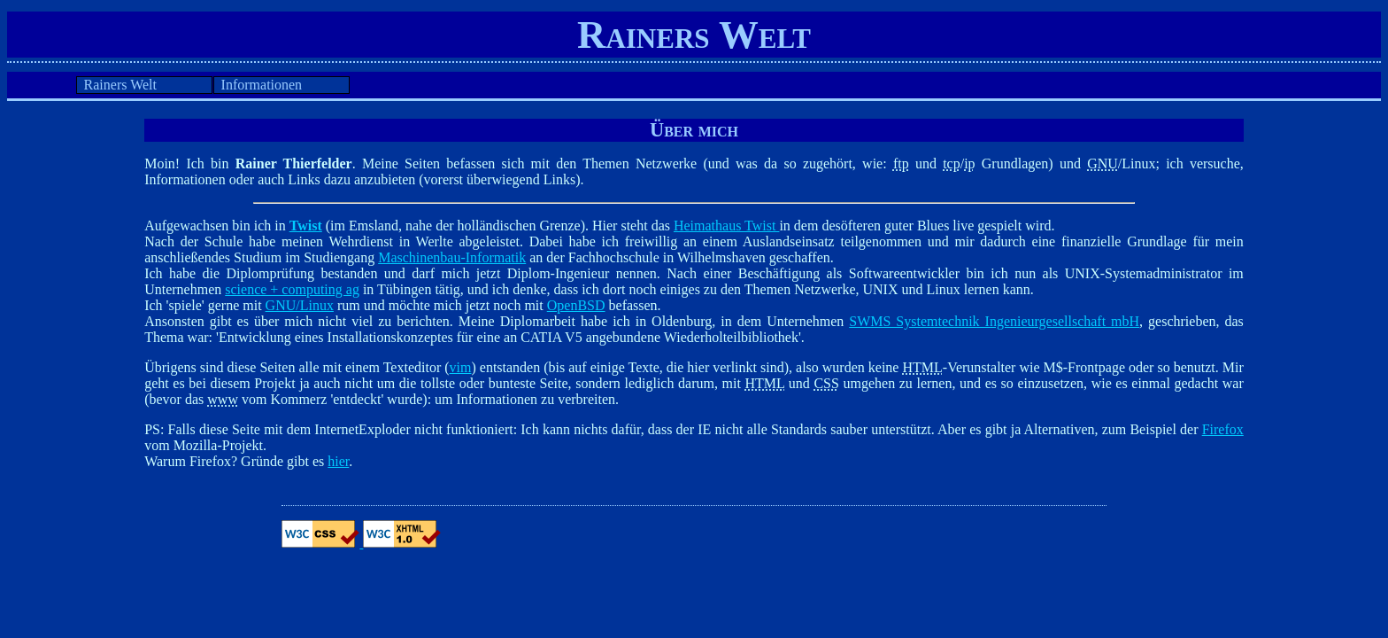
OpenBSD (576, 305)
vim (461, 367)
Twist (305, 225)
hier (338, 461)
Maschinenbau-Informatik (452, 257)
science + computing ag (292, 289)
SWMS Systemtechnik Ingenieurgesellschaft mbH (994, 321)
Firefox (1223, 429)
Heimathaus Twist (726, 225)
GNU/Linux (300, 305)
